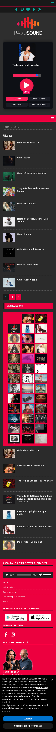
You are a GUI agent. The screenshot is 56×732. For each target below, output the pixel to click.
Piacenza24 (8, 601)
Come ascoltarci (10, 592)
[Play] (6, 574)
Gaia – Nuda (23, 157)
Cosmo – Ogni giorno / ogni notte (31, 512)
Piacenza (17, 99)
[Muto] (40, 574)
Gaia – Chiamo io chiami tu (31, 173)
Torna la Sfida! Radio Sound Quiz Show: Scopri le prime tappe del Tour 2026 (34, 498)
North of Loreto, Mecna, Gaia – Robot (33, 220)
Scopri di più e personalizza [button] (28, 726)
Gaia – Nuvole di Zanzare (30, 249)
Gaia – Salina (24, 234)
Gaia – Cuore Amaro (27, 264)
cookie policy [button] (42, 687)
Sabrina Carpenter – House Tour (34, 526)
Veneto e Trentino (39, 105)
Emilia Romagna (39, 99)
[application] (28, 575)
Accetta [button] (28, 719)
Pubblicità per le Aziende (14, 596)
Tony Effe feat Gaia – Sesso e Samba (33, 189)
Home (5, 582)
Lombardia (17, 105)
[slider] (24, 575)
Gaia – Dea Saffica (26, 203)
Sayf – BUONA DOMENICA (30, 465)
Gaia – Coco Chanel (27, 279)
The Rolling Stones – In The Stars (35, 480)
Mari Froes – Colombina (29, 541)
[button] (52, 3)
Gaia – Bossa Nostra (28, 142)
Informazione (9, 587)
